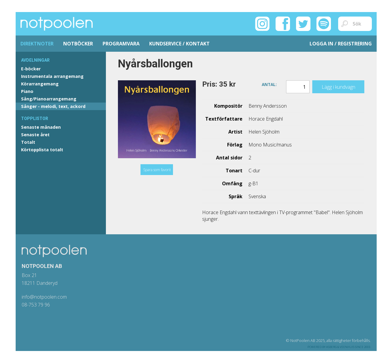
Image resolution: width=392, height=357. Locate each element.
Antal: (269, 84)
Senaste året (35, 134)
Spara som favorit (157, 169)
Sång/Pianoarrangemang (48, 99)
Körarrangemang (40, 84)
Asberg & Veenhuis (340, 347)
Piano (27, 91)
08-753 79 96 (36, 304)
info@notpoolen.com (44, 297)
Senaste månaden (41, 127)
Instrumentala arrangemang (52, 76)
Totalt (28, 142)
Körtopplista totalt (42, 149)
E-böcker (31, 69)
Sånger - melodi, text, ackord (53, 106)
